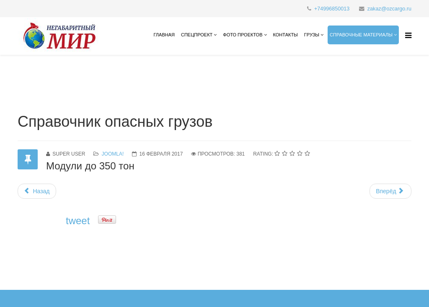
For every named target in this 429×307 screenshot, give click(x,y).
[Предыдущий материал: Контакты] (37, 191)
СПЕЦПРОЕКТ (196, 34)
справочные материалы (361, 34)
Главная (163, 34)
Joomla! (113, 154)
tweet (78, 220)
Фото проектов (242, 34)
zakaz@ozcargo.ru (389, 9)
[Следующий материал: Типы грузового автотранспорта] (390, 191)
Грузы (311, 34)
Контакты (285, 34)
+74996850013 (331, 9)
